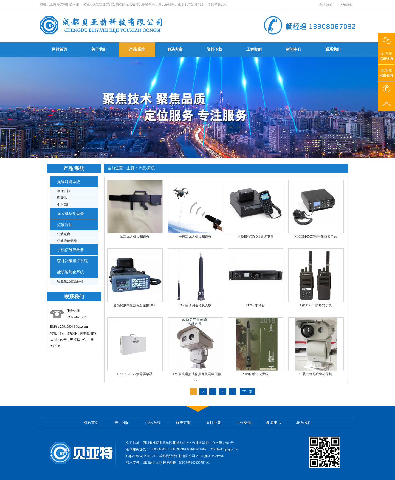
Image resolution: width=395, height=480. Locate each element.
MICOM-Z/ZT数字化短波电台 (315, 236)
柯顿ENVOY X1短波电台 (255, 236)
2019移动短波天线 (255, 374)
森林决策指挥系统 (72, 261)
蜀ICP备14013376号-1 (194, 462)
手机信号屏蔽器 (70, 250)
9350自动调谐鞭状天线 (195, 305)
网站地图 (170, 462)
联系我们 (345, 4)
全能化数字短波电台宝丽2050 (134, 305)
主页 (130, 168)
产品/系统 (137, 49)
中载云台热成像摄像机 (315, 374)
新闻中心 (293, 49)
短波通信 (64, 225)
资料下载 (214, 49)
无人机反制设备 (70, 214)
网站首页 (59, 49)
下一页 (247, 392)
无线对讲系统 (68, 182)
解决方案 (175, 49)
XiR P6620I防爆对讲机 (316, 305)
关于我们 (325, 4)
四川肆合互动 (152, 462)
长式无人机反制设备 (134, 236)
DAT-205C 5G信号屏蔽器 (135, 374)
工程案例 (254, 49)
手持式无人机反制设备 (195, 236)
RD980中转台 (255, 305)
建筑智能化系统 (70, 272)
